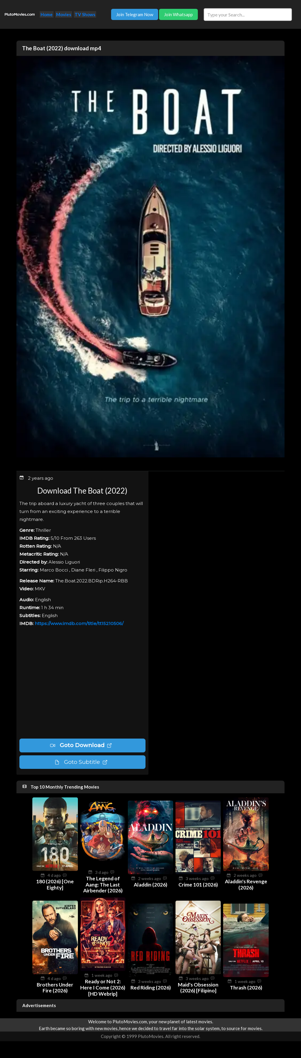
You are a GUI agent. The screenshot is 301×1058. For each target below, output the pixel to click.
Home (47, 14)
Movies (63, 14)
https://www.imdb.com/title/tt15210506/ (79, 623)
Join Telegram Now (134, 14)
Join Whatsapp (178, 14)
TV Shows (85, 14)
